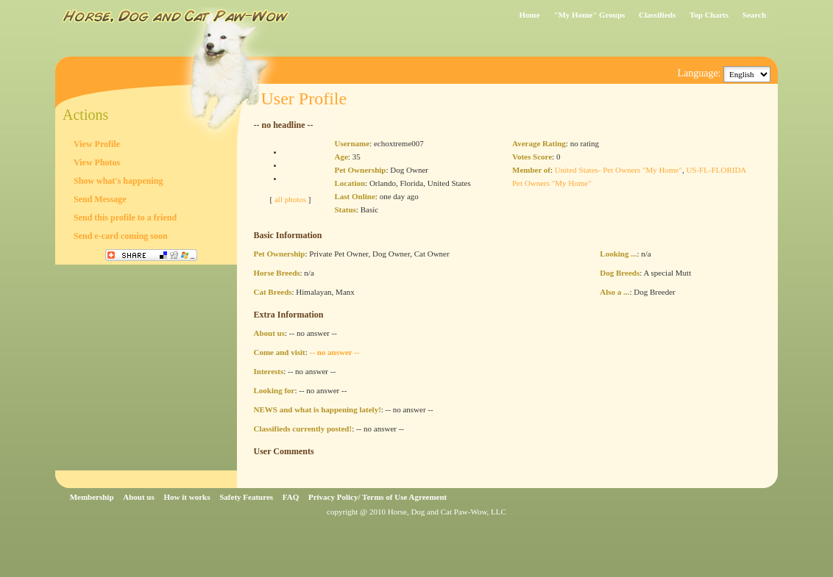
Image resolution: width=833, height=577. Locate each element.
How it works (187, 496)
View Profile (97, 144)
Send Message (100, 199)
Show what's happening (118, 181)
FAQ (291, 496)
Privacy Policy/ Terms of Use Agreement (377, 496)
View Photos (97, 162)
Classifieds (657, 14)
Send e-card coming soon (121, 236)
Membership (92, 496)
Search (754, 14)
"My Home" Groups (589, 14)
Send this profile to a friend (125, 217)
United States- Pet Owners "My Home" (618, 169)
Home (530, 14)
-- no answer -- (335, 352)
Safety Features (246, 496)
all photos (290, 199)
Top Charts (709, 14)
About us (139, 496)
